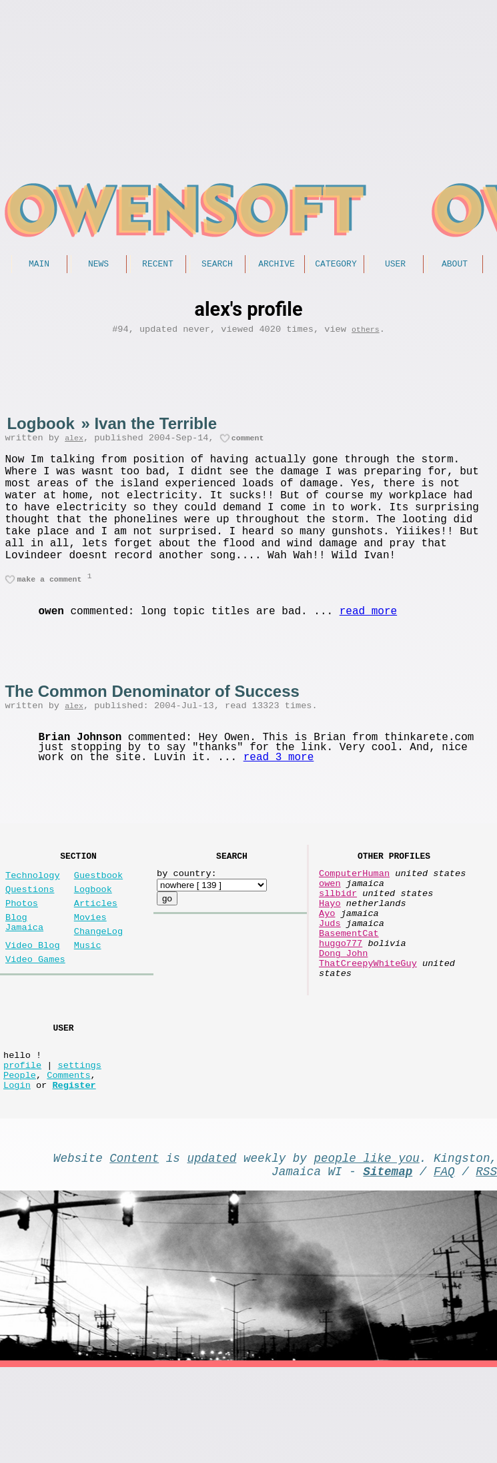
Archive (276, 265)
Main (39, 265)
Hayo (330, 953)
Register (73, 1172)
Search (217, 265)
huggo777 (340, 1004)
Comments (68, 1159)
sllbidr (338, 941)
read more (368, 645)
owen (330, 928)
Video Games (35, 1017)
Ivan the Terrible (155, 428)
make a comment (49, 612)
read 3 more (278, 793)
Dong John (343, 1017)
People (19, 1159)
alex (74, 445)
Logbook (40, 428)
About (455, 265)
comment (247, 445)
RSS (486, 1264)
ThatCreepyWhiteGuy (368, 1029)
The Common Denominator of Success (152, 724)
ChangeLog (98, 984)
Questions (29, 934)
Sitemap (387, 1264)
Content (134, 1248)
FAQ (444, 1264)
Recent (157, 265)
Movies (90, 967)
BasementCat (349, 991)
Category (335, 265)
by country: (187, 915)
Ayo (327, 966)
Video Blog (32, 1001)
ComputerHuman (354, 915)
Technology (32, 917)
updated (211, 1248)
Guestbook (98, 917)
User (395, 265)
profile (22, 1147)
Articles (95, 951)
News (98, 265)
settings (79, 1147)
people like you (367, 1248)
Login (17, 1172)
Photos (21, 951)
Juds (330, 979)
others (366, 333)
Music (87, 1001)
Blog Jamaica (24, 974)
